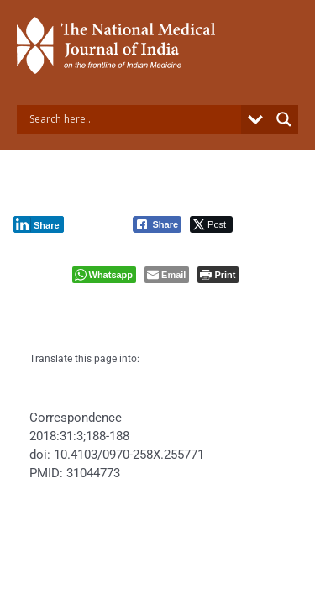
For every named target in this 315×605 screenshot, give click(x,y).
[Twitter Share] (211, 224)
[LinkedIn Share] (38, 224)
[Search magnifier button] (284, 119)
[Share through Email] (166, 274)
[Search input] (133, 119)
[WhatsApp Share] (104, 274)
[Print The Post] (218, 274)
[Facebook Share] (157, 224)
